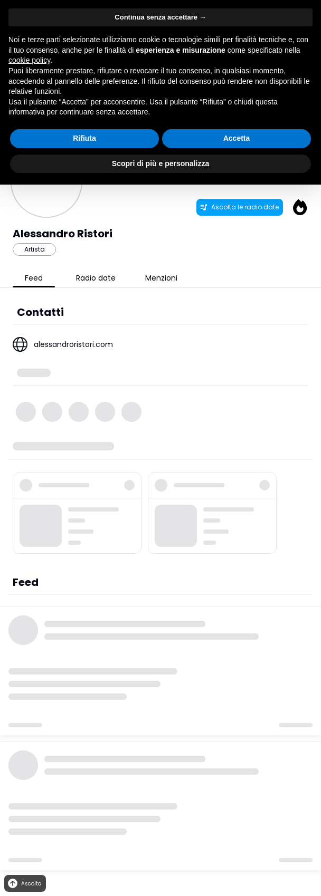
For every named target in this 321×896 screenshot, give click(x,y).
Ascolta (24, 883)
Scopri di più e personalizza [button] (160, 163)
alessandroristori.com (73, 344)
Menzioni (161, 278)
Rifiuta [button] (84, 138)
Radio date (96, 278)
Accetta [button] (236, 138)
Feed (34, 278)
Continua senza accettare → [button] (160, 17)
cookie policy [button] (29, 60)
